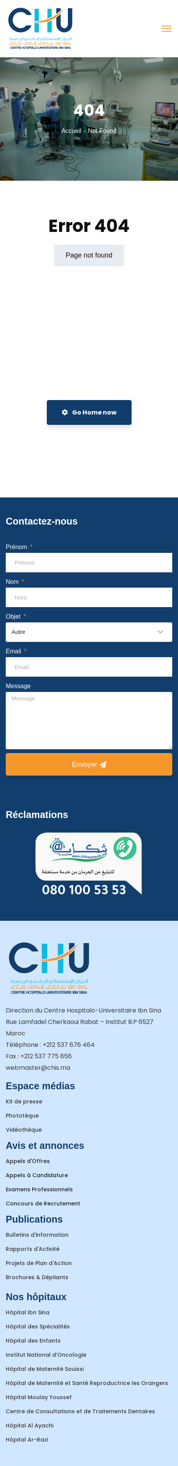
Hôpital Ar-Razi (27, 1439)
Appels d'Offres (28, 1161)
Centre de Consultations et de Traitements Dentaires (80, 1411)
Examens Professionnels (39, 1189)
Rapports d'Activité (32, 1249)
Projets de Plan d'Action (39, 1263)
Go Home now (89, 412)
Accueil (71, 131)
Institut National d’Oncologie (46, 1355)
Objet (14, 616)
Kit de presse (24, 1101)
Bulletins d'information (37, 1235)
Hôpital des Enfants (33, 1341)
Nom (13, 581)
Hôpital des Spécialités (38, 1326)
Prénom (17, 547)
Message (18, 686)
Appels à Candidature (37, 1175)
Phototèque (22, 1115)
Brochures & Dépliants (37, 1277)
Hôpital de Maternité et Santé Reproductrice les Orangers (87, 1383)
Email (14, 651)
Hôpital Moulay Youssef (39, 1397)
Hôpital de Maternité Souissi (45, 1369)
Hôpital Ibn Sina (27, 1312)
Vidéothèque (24, 1130)
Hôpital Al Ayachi (29, 1425)
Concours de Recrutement (43, 1203)
